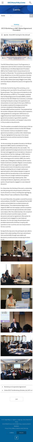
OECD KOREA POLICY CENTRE (16, 2)
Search (30, 2)
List (16, 399)
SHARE (31, 15)
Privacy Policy (8, 428)
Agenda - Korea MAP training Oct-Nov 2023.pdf (15, 35)
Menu (2, 2)
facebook (16, 437)
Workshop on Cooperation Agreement (15, 387)
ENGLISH (21, 432)
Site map (26, 428)
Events (3, 15)
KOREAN (12, 432)
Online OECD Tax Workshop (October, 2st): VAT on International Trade (18, 390)
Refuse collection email (17, 428)
